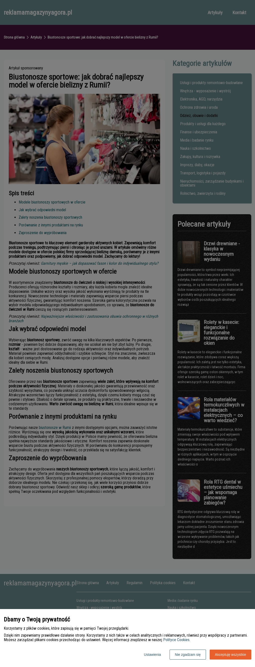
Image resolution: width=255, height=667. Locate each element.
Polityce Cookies (176, 639)
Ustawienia (152, 655)
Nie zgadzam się (188, 655)
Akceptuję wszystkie (230, 655)
